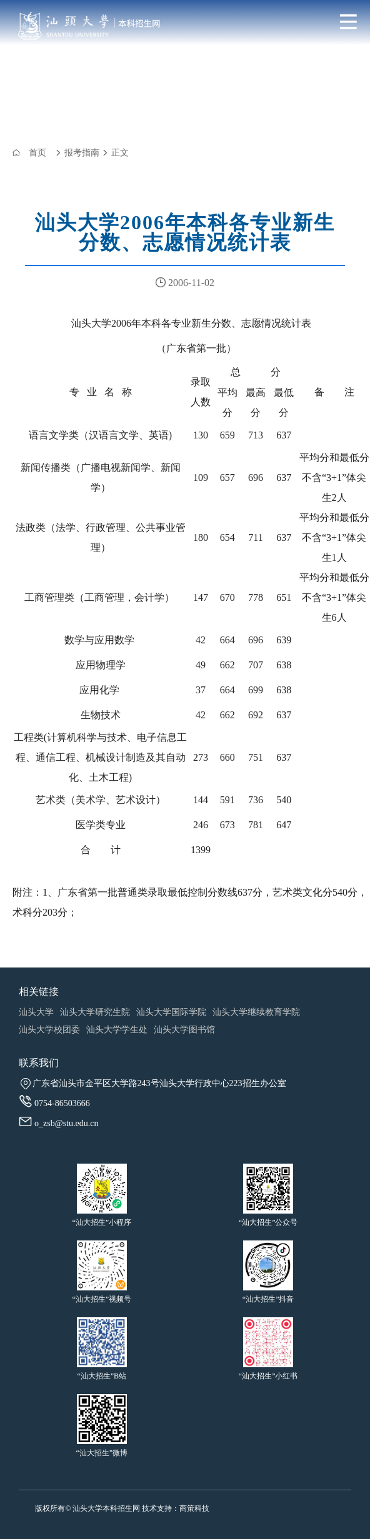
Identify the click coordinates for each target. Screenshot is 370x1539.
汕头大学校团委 (49, 1029)
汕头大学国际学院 (171, 1012)
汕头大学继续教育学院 (256, 1012)
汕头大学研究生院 (95, 1012)
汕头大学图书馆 (184, 1029)
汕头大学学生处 (117, 1029)
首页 (37, 152)
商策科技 (194, 1508)
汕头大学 (36, 1012)
